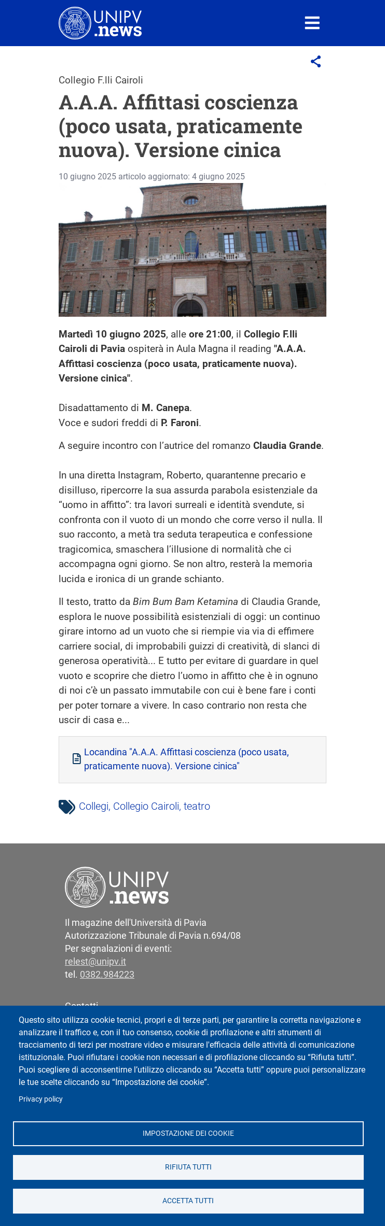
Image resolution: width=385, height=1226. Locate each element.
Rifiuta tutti (188, 1167)
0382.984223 (107, 974)
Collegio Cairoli (146, 806)
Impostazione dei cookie (188, 1133)
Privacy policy (41, 1099)
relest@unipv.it (95, 961)
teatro (197, 806)
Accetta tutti (188, 1200)
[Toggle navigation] (312, 23)
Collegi (93, 806)
